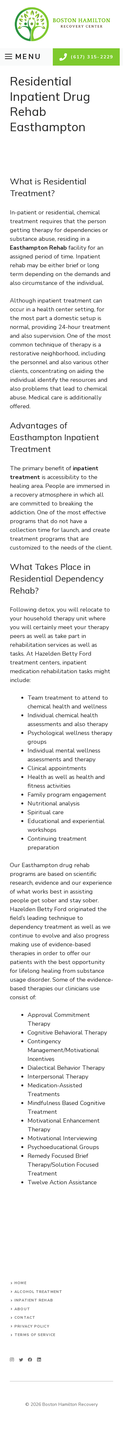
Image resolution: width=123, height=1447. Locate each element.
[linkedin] (39, 1360)
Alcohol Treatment (38, 1291)
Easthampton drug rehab (56, 865)
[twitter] (21, 1360)
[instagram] (12, 1360)
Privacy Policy (31, 1326)
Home (20, 1283)
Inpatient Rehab (33, 1300)
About (22, 1309)
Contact (24, 1317)
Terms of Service (34, 1334)
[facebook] (30, 1360)
